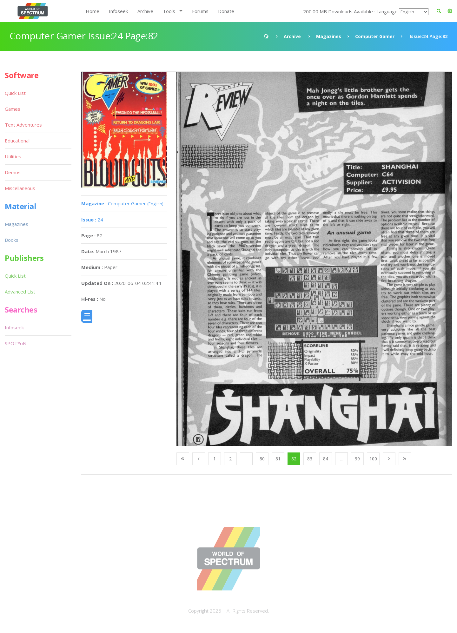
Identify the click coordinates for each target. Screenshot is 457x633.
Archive (145, 11)
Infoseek (118, 11)
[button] (449, 11)
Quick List (15, 93)
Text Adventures (23, 125)
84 (325, 459)
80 (262, 459)
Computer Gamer (374, 36)
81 (278, 459)
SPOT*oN (15, 343)
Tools (169, 11)
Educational (17, 140)
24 (92, 219)
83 (309, 459)
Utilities (13, 156)
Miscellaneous (20, 188)
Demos (13, 172)
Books (11, 240)
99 (357, 459)
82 (293, 459)
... (246, 459)
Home (92, 11)
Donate (226, 11)
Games (12, 109)
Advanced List (20, 291)
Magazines (328, 36)
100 (373, 459)
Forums (200, 11)
